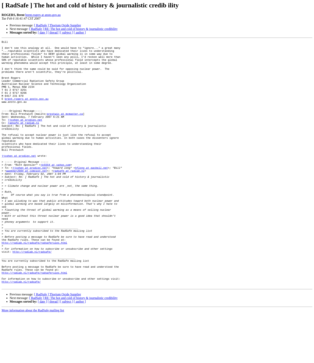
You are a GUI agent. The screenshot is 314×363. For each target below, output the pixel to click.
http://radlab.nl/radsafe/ (32, 294)
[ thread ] (53, 32)
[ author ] (80, 32)
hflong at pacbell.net (91, 193)
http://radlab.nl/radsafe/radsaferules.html (34, 283)
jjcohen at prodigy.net (25, 136)
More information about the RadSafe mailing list (33, 359)
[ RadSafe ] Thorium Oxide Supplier (57, 25)
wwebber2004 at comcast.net (26, 197)
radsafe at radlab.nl (23, 139)
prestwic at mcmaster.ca (65, 129)
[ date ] (42, 32)
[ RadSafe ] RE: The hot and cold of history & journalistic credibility (73, 29)
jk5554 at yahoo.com (55, 190)
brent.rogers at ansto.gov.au (42, 15)
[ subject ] (66, 32)
